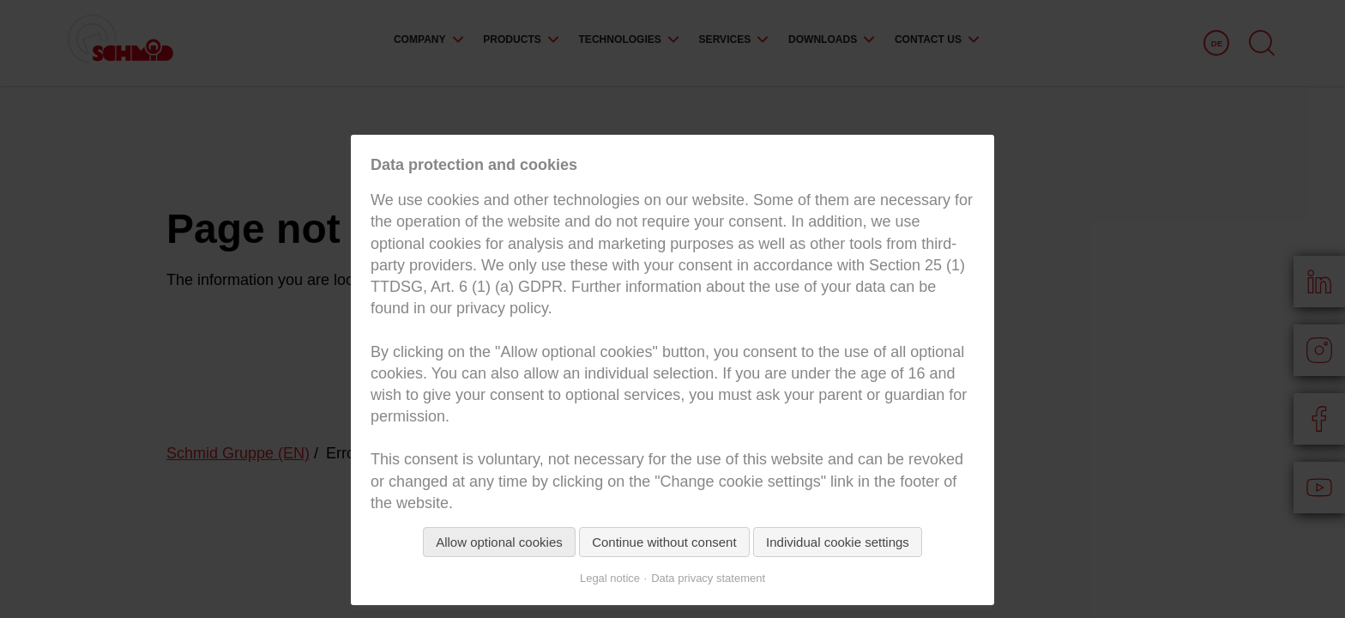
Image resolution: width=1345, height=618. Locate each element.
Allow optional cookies (499, 542)
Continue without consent (664, 542)
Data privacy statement (708, 578)
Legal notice (610, 578)
